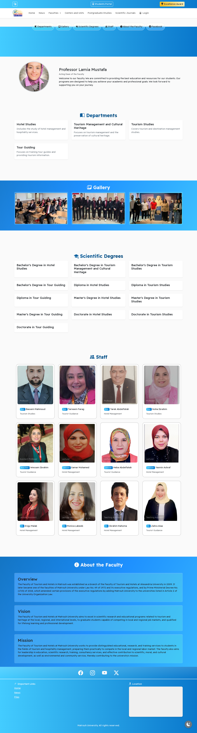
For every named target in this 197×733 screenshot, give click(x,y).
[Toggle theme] (188, 724)
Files (16, 697)
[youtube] (104, 672)
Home (17, 688)
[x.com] (116, 672)
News (17, 692)
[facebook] (80, 672)
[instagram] (92, 672)
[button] (54, 13)
